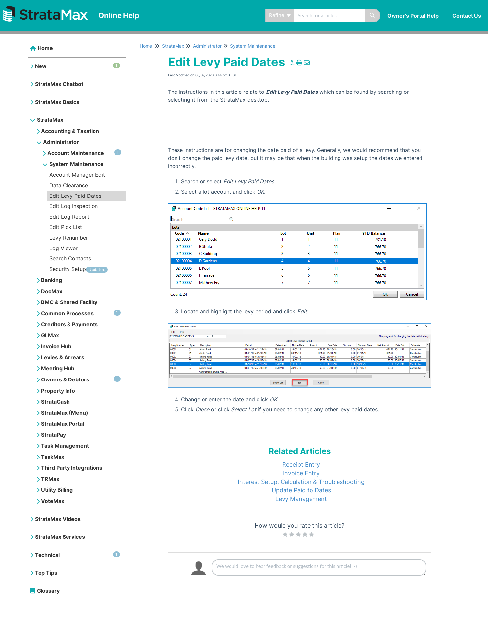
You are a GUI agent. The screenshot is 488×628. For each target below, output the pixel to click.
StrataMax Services (60, 537)
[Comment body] (319, 567)
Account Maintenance (84, 152)
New (77, 66)
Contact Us (466, 16)
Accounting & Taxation (70, 131)
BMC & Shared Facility (69, 302)
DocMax (51, 291)
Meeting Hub (57, 368)
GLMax (50, 335)
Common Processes (81, 313)
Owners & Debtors (81, 379)
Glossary (48, 591)
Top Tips (46, 572)
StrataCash (55, 401)
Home (45, 48)
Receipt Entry (301, 464)
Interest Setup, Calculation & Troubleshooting (301, 481)
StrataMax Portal (62, 423)
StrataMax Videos (58, 519)
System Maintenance (76, 164)
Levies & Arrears (62, 357)
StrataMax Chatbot (59, 84)
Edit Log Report (69, 216)
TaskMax (52, 457)
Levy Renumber (68, 237)
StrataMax (50, 120)
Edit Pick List (65, 227)
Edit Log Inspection (73, 206)
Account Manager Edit (77, 174)
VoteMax (52, 501)
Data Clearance (68, 185)
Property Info (58, 390)
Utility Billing (57, 489)
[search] (329, 15)
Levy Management (301, 498)
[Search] (372, 15)
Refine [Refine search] (280, 15)
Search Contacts (70, 258)
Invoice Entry (301, 473)
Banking (51, 280)
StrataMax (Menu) (64, 412)
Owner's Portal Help (413, 16)
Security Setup (67, 269)
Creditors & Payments (69, 324)
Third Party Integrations (71, 467)
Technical (77, 554)
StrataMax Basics (57, 102)
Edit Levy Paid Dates (75, 196)
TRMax (50, 479)
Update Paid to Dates (301, 490)
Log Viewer (63, 248)
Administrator (61, 142)
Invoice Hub (56, 346)
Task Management (65, 445)
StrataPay (53, 435)
